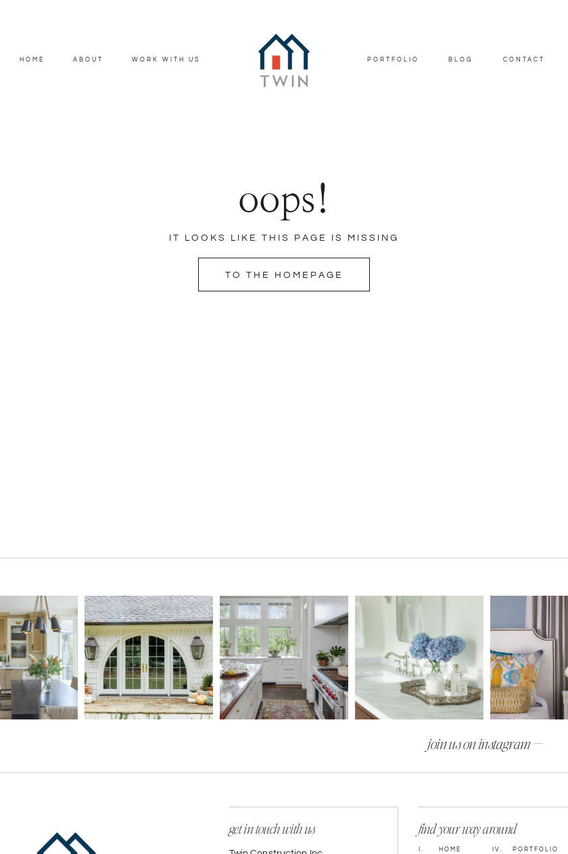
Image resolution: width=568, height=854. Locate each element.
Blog (460, 60)
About (88, 60)
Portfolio (393, 60)
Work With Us (166, 60)
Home (32, 60)
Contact (524, 60)
